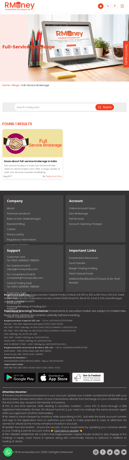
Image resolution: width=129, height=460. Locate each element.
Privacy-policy (15, 234)
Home (6, 85)
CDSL (44, 367)
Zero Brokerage (78, 213)
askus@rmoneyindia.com (22, 269)
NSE (15, 367)
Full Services (76, 218)
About (10, 208)
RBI (10, 367)
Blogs (15, 85)
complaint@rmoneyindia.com (25, 278)
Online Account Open (82, 208)
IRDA (51, 367)
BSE (20, 367)
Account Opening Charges (85, 224)
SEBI (6, 367)
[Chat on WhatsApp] (8, 452)
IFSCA (63, 344)
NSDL (38, 367)
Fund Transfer (77, 263)
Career (11, 229)
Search (105, 107)
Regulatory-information (21, 239)
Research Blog (16, 224)
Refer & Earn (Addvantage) (23, 218)
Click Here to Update (66, 430)
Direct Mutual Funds (81, 273)
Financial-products (18, 213)
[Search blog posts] (55, 107)
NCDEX (32, 367)
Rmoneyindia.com (29, 452)
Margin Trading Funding (83, 268)
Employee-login (16, 293)
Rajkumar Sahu (54, 176)
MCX (25, 367)
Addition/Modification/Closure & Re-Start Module (94, 280)
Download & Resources (83, 258)
